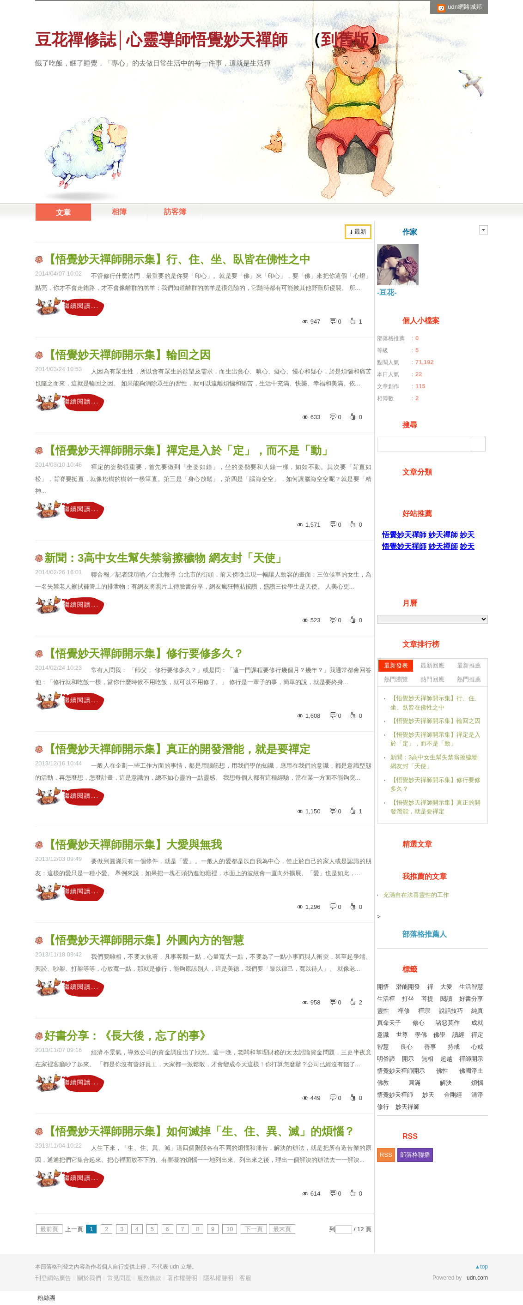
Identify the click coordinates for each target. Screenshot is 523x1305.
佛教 (383, 1082)
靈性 (383, 1010)
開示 (408, 1058)
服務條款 (149, 1278)
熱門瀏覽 (396, 679)
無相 (427, 1058)
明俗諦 (386, 1058)
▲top (481, 1266)
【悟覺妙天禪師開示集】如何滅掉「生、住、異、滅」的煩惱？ (199, 1131)
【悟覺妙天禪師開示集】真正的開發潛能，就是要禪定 (177, 749)
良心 (407, 1046)
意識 (383, 1034)
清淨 (477, 1094)
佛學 (439, 1034)
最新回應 (432, 665)
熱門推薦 (469, 679)
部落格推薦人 (424, 934)
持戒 (454, 1046)
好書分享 (471, 998)
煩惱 (477, 1082)
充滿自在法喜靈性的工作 (416, 894)
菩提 (427, 998)
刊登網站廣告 (53, 1278)
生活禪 (386, 998)
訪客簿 (175, 212)
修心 (419, 1022)
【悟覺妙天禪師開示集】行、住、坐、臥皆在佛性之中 (177, 259)
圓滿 (414, 1082)
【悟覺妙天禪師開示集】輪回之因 (127, 355)
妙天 (428, 1094)
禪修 (404, 1010)
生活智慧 (471, 986)
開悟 (383, 986)
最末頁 (282, 1229)
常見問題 (119, 1278)
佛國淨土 (471, 1070)
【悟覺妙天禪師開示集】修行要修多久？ (144, 653)
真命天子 (389, 1022)
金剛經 (453, 1094)
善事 (430, 1046)
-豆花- (387, 292)
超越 (446, 1058)
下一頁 (254, 1229)
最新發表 (396, 665)
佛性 (442, 1070)
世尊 (402, 1034)
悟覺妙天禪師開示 (401, 1070)
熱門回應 (432, 679)
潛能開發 (408, 986)
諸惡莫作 (448, 1022)
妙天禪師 (407, 1106)
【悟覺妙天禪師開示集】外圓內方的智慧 (144, 940)
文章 (63, 212)
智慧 (383, 1046)
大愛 (446, 986)
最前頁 (49, 1229)
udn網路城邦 (465, 6)
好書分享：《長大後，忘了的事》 (127, 1035)
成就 (477, 1022)
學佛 (421, 1034)
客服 (245, 1278)
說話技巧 (451, 1010)
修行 (383, 1106)
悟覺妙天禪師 (395, 1094)
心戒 (477, 1046)
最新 (360, 231)
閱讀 (446, 998)
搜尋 (478, 444)
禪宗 (424, 1010)
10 (229, 1229)
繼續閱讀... (81, 305)
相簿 (119, 212)
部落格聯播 (415, 1154)
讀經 (458, 1034)
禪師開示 (471, 1058)
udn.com (477, 1278)
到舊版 (345, 39)
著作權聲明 (182, 1278)
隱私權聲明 (218, 1278)
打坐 (408, 998)
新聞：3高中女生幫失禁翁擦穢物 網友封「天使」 (165, 558)
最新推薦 (469, 665)
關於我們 (89, 1278)
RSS (386, 1154)
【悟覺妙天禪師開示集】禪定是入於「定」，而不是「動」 (188, 450)
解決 (446, 1082)
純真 (477, 1010)
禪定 (477, 1034)
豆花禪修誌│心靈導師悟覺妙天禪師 (161, 39)
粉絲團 (46, 1297)
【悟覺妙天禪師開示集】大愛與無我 (133, 844)
